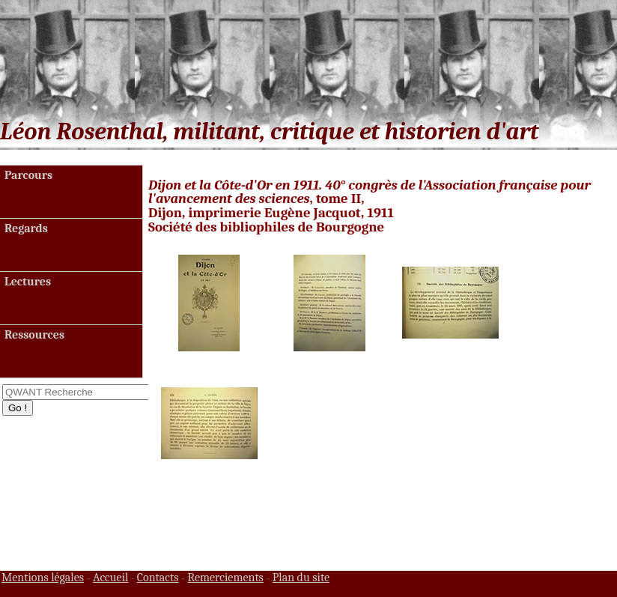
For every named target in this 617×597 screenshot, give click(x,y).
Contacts (158, 577)
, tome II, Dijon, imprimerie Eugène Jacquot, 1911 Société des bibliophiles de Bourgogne (369, 206)
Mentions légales (42, 577)
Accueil (111, 577)
